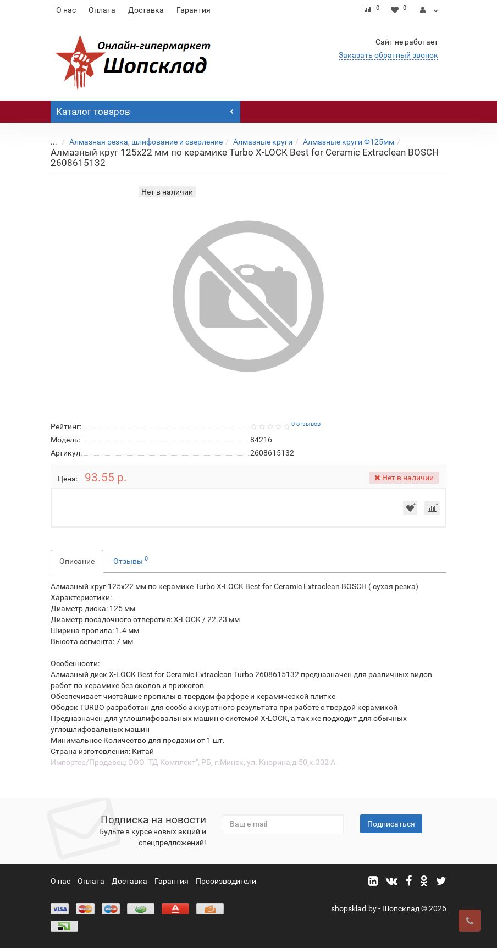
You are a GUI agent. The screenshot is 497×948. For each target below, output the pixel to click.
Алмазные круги (262, 141)
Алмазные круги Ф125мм (348, 141)
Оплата (102, 9)
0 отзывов (306, 424)
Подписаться (391, 823)
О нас (66, 9)
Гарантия (193, 9)
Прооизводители (226, 881)
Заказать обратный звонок (388, 55)
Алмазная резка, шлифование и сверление (146, 141)
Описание (77, 561)
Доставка (146, 9)
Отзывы (130, 560)
